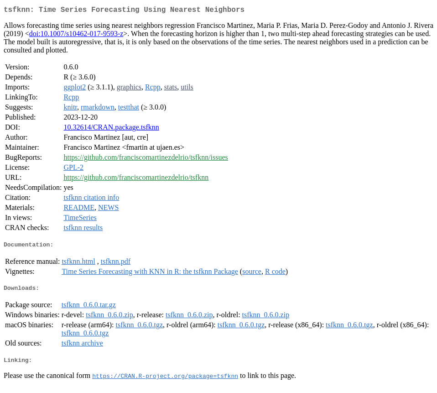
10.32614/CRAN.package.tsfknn (111, 129)
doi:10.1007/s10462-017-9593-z (76, 35)
